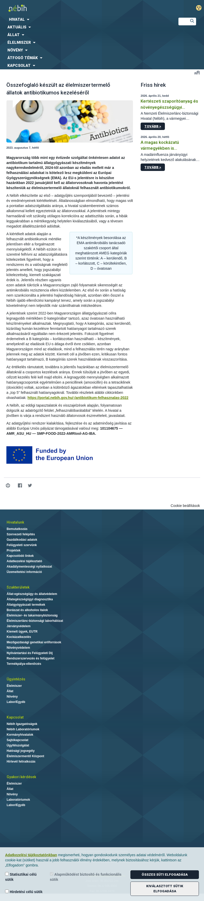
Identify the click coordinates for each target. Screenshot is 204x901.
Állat (10, 691)
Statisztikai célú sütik (21, 877)
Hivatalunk (15, 522)
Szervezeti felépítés (21, 534)
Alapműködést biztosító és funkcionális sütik (85, 877)
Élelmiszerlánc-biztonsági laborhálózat (35, 621)
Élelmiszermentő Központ (25, 756)
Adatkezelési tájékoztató (24, 561)
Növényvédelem (18, 647)
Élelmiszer (14, 686)
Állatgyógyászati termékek (26, 604)
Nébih (68, 8)
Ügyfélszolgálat (18, 745)
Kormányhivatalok (20, 734)
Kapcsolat (15, 717)
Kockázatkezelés (19, 637)
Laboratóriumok (18, 799)
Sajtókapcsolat (17, 740)
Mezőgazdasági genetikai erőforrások (34, 642)
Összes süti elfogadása (165, 874)
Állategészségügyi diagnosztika (30, 599)
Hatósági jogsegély (21, 751)
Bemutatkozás (17, 529)
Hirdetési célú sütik (23, 891)
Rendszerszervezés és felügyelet (30, 658)
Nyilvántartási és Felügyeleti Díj (30, 653)
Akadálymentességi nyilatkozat (29, 566)
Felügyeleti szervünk (22, 545)
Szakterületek (18, 587)
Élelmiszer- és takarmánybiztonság (32, 615)
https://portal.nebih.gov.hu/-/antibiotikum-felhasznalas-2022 (78, 398)
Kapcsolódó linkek (20, 556)
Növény (12, 696)
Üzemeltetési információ (24, 572)
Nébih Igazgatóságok (22, 724)
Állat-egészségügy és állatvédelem (32, 594)
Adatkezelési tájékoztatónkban (31, 855)
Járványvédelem (18, 626)
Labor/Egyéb (16, 702)
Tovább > (152, 126)
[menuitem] (85, 19)
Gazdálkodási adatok (22, 539)
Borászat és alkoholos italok (27, 610)
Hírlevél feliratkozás (21, 761)
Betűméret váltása (197, 72)
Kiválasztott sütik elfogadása (164, 888)
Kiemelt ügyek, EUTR (22, 631)
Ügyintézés (16, 679)
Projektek (13, 550)
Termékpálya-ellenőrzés (24, 664)
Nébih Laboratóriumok (23, 729)
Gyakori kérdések (21, 777)
